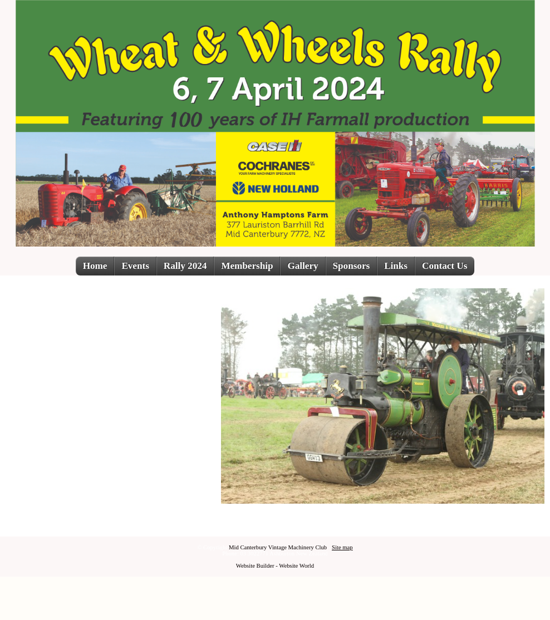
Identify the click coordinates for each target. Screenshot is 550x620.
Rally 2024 (185, 265)
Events (135, 265)
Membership (247, 265)
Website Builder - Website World (275, 566)
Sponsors (351, 265)
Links (395, 265)
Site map (342, 547)
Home (95, 265)
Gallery (302, 265)
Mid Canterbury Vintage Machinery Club (278, 547)
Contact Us (444, 265)
